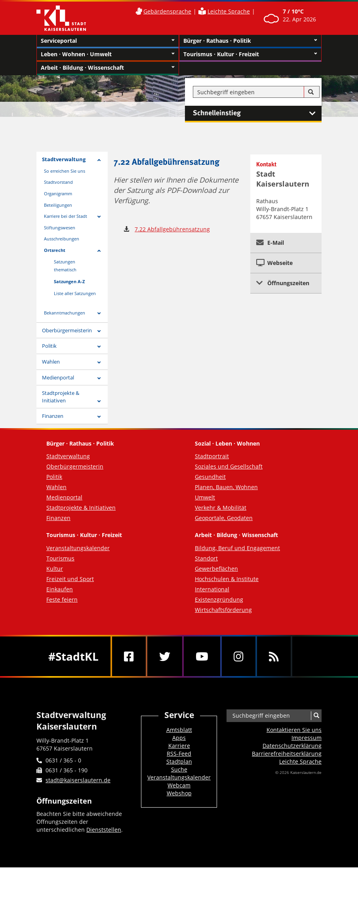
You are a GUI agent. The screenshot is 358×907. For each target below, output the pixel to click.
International (212, 589)
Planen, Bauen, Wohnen (226, 487)
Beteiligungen (58, 205)
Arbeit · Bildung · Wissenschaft (108, 68)
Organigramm (58, 193)
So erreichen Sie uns (64, 171)
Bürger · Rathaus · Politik (250, 41)
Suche (179, 769)
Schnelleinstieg (257, 113)
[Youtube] (202, 656)
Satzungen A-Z (69, 281)
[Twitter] (164, 656)
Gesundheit (210, 476)
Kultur (54, 568)
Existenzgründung (219, 599)
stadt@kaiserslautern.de (78, 780)
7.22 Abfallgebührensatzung (172, 229)
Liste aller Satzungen (75, 293)
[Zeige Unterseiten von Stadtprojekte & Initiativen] (99, 401)
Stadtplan (179, 761)
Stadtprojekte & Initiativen (60, 396)
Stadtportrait (212, 456)
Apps (179, 737)
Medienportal (58, 377)
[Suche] (311, 92)
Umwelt (205, 497)
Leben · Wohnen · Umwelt (108, 54)
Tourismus (60, 558)
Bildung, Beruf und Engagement (237, 548)
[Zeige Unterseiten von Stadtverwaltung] (99, 160)
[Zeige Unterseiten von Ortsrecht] (99, 250)
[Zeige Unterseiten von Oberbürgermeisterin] (99, 331)
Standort (206, 558)
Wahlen (51, 361)
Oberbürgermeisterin (67, 330)
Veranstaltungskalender (78, 548)
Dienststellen (103, 829)
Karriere (179, 745)
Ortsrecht (54, 250)
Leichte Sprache (229, 11)
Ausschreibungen (61, 239)
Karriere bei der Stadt (65, 216)
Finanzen (52, 415)
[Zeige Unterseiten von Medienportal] (99, 378)
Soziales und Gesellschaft (229, 466)
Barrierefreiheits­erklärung (287, 753)
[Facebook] (129, 656)
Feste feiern (62, 599)
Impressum (306, 737)
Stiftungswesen (59, 228)
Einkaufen (59, 589)
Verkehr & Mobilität (220, 507)
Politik (49, 345)
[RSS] (274, 656)
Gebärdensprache (167, 11)
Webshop (179, 793)
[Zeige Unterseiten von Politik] (99, 346)
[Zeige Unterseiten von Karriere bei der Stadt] (99, 216)
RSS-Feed (179, 753)
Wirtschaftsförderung (223, 610)
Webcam (179, 785)
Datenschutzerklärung (292, 745)
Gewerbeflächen (216, 568)
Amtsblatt (179, 730)
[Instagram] (238, 656)
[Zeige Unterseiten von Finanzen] (99, 416)
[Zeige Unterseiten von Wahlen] (99, 362)
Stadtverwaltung (64, 159)
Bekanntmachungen (64, 313)
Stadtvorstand (58, 182)
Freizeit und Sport (70, 579)
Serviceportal (108, 41)
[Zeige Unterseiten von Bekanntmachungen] (99, 313)
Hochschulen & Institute (227, 579)
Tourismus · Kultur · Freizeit (250, 54)
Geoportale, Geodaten (224, 518)
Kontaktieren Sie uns (294, 730)
